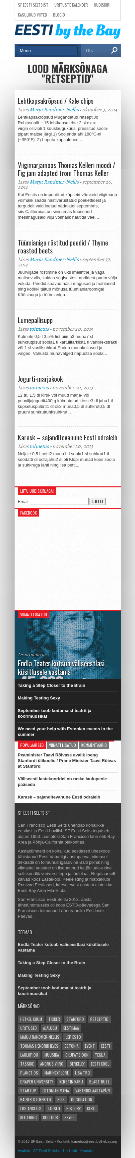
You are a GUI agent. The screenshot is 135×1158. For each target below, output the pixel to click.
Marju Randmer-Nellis (54, 109)
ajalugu (50, 1028)
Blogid (59, 15)
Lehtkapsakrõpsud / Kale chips (56, 101)
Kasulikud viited (32, 15)
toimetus (39, 329)
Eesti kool (100, 1064)
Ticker (54, 1019)
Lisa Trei (82, 1072)
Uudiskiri (102, 5)
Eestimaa (71, 1028)
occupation (81, 1099)
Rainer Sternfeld (35, 1099)
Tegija (100, 1055)
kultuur (50, 1117)
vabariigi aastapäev (92, 1090)
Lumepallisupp (35, 320)
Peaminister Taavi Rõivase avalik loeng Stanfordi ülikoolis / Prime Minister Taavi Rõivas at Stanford (67, 760)
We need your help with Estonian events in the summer (65, 731)
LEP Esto (73, 1037)
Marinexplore (56, 1072)
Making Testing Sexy (39, 697)
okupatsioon (77, 1055)
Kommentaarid (94, 745)
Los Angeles (30, 1108)
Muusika (51, 1055)
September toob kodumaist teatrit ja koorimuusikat (55, 713)
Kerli (91, 1108)
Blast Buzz (99, 1081)
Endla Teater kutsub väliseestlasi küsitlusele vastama (63, 947)
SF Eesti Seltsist (33, 5)
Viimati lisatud (62, 745)
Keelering (28, 1117)
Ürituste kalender (71, 5)
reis (61, 1099)
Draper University (36, 1081)
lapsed (54, 1108)
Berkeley (77, 1064)
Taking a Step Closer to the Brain (51, 685)
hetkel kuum (31, 1019)
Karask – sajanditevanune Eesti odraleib (67, 437)
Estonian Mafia (55, 1090)
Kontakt (86, 1151)
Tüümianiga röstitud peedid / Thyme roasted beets (63, 246)
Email (23, 501)
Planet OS (29, 1072)
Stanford (75, 1019)
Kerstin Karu (71, 1081)
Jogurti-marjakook (40, 379)
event (90, 1046)
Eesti (105, 1046)
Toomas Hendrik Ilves (39, 1046)
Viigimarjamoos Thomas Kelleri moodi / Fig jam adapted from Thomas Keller (66, 169)
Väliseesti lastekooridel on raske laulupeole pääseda (62, 781)
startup (28, 1090)
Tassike (27, 1064)
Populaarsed (32, 745)
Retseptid (99, 1019)
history (73, 1108)
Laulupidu (29, 1055)
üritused (28, 1028)
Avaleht (24, 1151)
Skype (69, 1117)
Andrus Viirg (51, 1064)
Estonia (72, 1046)
